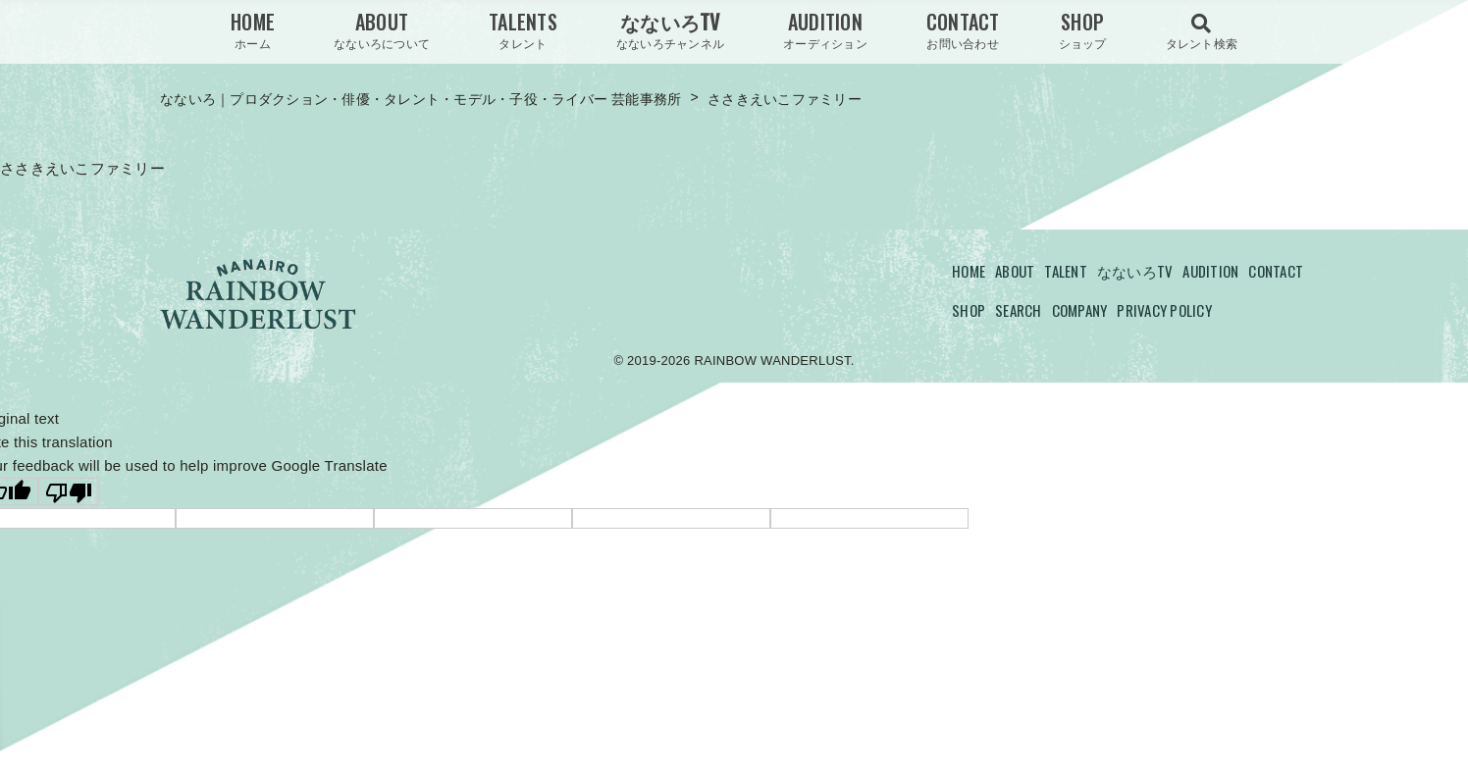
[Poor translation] (68, 491)
